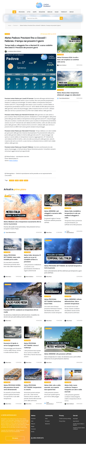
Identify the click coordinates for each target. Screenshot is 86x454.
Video (46, 418)
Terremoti (33, 429)
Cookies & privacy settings (65, 418)
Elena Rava (49, 232)
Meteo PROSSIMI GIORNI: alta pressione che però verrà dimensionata (12, 387)
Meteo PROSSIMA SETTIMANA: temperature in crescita (32, 387)
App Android (76, 421)
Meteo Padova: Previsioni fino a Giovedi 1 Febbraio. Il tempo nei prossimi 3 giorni (40, 25)
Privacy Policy (62, 421)
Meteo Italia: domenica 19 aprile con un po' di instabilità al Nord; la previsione (32, 258)
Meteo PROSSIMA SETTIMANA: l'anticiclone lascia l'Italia (52, 301)
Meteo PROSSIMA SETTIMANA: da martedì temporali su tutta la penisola (63, 267)
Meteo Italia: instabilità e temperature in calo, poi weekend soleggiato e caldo (73, 214)
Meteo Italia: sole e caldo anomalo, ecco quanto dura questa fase (52, 387)
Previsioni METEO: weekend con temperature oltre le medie (21, 311)
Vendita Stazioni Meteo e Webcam (78, 424)
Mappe (32, 426)
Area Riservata (38, 438)
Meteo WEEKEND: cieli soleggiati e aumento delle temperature (53, 213)
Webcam (49, 12)
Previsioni (15, 25)
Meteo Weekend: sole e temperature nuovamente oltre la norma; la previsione (22, 223)
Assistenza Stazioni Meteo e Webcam (79, 428)
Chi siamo (15, 438)
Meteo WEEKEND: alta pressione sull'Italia (57, 354)
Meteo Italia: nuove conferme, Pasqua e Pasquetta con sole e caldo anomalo (73, 388)
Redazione (47, 423)
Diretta (32, 431)
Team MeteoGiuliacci (64, 98)
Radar (56, 12)
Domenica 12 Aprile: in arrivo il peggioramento (11, 344)
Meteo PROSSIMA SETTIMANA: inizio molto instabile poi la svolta (12, 257)
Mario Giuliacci (13, 160)
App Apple (75, 418)
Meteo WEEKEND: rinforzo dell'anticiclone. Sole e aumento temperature (73, 301)
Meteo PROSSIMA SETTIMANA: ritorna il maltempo (31, 345)
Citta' (32, 421)
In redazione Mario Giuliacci (14, 51)
